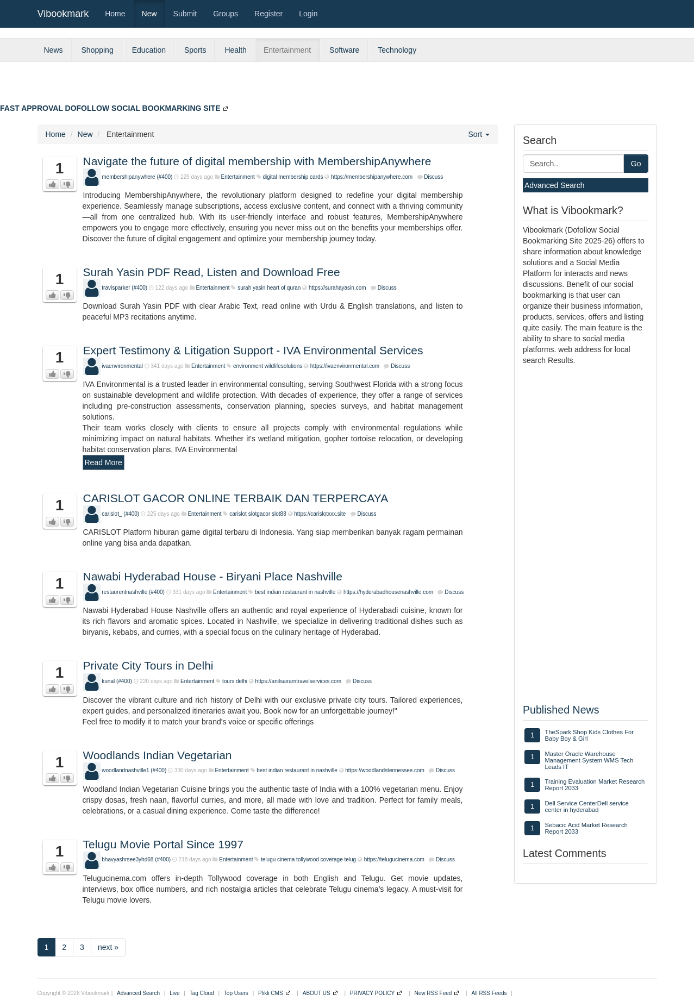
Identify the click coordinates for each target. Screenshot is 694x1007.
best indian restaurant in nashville (295, 592)
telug (351, 859)
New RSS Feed (433, 993)
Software (344, 50)
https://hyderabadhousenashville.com (388, 592)
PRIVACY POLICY (372, 993)
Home (115, 13)
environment (248, 366)
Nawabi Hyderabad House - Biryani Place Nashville (212, 576)
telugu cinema (278, 859)
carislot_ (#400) (120, 514)
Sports (195, 50)
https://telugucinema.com (394, 859)
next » (108, 947)
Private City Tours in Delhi (148, 665)
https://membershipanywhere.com (371, 177)
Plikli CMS (270, 993)
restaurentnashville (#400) (133, 592)
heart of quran (284, 288)
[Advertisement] (430, 86)
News (53, 50)
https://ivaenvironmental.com (344, 366)
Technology (397, 50)
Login (308, 13)
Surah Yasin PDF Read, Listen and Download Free (211, 272)
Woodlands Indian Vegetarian (157, 755)
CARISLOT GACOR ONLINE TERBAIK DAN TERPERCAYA (236, 498)
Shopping (98, 50)
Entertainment (287, 50)
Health (235, 50)
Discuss (433, 177)
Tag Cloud (202, 993)
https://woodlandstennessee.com (384, 770)
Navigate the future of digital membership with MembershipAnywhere (257, 161)
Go (636, 163)
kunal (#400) (117, 681)
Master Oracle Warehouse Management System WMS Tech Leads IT (589, 760)
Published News (561, 710)
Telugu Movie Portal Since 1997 (163, 844)
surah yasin (251, 288)
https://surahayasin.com (337, 288)
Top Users (236, 993)
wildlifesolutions (283, 366)
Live (174, 993)
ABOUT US (316, 993)
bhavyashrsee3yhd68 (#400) (136, 859)
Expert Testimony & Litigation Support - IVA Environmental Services (253, 350)
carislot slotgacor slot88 (257, 514)
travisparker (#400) (124, 288)
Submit (185, 13)
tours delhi (234, 681)
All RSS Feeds (489, 993)
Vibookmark (63, 13)
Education (149, 50)
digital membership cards (292, 177)
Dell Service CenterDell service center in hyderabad (586, 806)
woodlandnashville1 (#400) (134, 770)
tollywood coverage (319, 859)
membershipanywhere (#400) (137, 177)
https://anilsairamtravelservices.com (298, 681)
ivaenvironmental (122, 366)
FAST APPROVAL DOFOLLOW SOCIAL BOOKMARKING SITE (110, 108)
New (149, 13)
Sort (479, 134)
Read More (103, 462)
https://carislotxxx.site (320, 514)
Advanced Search (554, 185)
